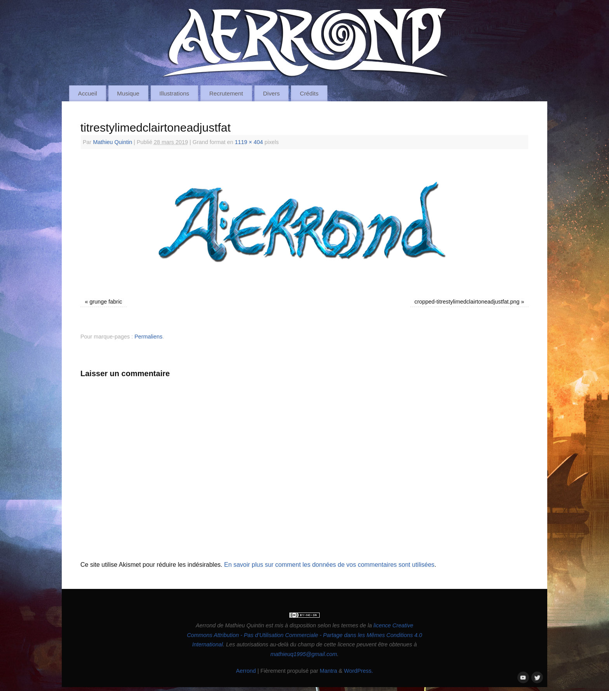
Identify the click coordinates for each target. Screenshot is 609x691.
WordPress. (358, 671)
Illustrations (174, 93)
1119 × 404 (249, 142)
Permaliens (148, 336)
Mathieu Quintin (112, 142)
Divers (271, 93)
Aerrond (246, 671)
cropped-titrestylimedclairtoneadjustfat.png (466, 302)
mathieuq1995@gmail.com (303, 654)
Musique (128, 93)
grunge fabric (106, 302)
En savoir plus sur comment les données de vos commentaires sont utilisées (329, 564)
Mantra (328, 671)
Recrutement (226, 93)
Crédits (309, 93)
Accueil (87, 93)
